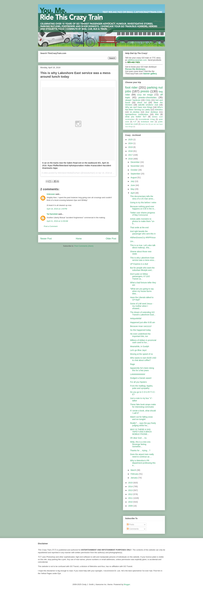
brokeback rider (147, 122)
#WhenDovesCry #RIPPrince (143, 237)
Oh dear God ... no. (138, 438)
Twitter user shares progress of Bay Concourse (142, 214)
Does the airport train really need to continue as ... (142, 455)
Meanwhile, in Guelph (139, 346)
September (136, 174)
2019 (130, 147)
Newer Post (46, 238)
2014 (130, 486)
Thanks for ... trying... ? (140, 450)
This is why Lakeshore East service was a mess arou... (143, 259)
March (134, 470)
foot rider (131, 87)
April (133, 193)
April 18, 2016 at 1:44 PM (57, 209)
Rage (132, 364)
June (133, 185)
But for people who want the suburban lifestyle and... (142, 269)
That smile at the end (139, 227)
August (134, 177)
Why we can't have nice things (138, 107)
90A (157, 114)
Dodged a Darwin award (140, 378)
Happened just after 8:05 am (142, 322)
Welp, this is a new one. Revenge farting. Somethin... (140, 444)
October (134, 170)
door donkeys (151, 112)
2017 (130, 155)
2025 (130, 139)
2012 (130, 494)
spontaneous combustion (136, 114)
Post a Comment (51, 226)
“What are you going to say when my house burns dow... (142, 291)
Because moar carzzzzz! (141, 326)
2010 (130, 502)
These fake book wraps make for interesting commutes (143, 405)
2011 (130, 498)
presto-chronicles (147, 97)
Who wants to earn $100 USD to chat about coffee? (143, 359)
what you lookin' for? (135, 117)
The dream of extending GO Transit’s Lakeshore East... (142, 313)
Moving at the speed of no (141, 354)
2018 (130, 151)
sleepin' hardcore (132, 100)
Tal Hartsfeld (52, 214)
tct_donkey (135, 112)
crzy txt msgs (145, 94)
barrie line (144, 124)
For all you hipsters (138, 382)
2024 (130, 143)
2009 (130, 506)
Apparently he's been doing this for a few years (142, 369)
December (135, 162)
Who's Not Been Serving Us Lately (144, 108)
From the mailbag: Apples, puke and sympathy (141, 387)
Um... (132, 241)
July (133, 181)
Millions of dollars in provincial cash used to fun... (143, 341)
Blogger (127, 584)
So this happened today (140, 330)
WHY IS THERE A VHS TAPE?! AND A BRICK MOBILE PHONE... (141, 431)
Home (79, 238)
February (135, 474)
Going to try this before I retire (143, 202)
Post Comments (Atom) (83, 246)
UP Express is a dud (139, 264)
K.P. (134, 122)
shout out (142, 102)
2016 (130, 159)
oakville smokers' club (148, 105)
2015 (130, 483)
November (135, 166)
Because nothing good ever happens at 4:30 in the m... (143, 207)
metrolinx (159, 109)
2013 (130, 490)
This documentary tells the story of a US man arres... (142, 197)
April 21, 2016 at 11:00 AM (57, 221)
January (134, 478)
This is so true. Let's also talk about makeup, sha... (142, 246)
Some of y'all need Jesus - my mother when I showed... (141, 306)
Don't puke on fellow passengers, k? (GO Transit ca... (140, 276)
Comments (133, 529)
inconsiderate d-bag (147, 119)
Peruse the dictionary (135, 69)
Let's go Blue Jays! (138, 350)
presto (144, 91)
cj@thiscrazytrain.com (137, 60)
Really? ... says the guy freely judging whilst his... (143, 424)
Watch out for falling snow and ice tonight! (141, 418)
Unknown (51, 194)
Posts (130, 524)
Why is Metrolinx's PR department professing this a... (142, 462)
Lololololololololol (137, 374)
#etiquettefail (135, 318)
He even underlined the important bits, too (140, 335)
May (133, 189)
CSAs (148, 100)
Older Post (111, 238)
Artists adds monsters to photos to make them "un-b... (142, 221)
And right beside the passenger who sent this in (143, 232)
